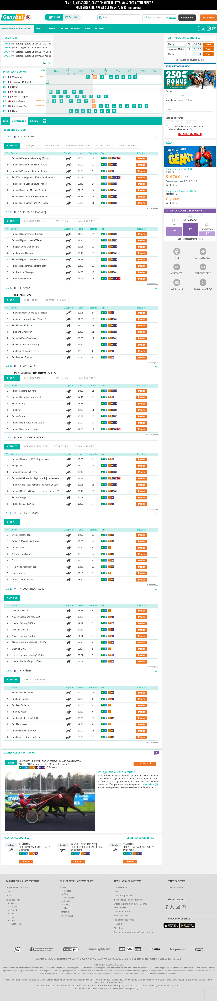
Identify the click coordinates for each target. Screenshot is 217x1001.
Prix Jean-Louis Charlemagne (25, 247)
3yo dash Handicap (21, 535)
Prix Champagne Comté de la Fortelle (29, 313)
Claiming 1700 (19, 649)
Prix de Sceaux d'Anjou (23, 504)
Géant (9, 896)
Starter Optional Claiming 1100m (28, 655)
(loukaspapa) (207, 229)
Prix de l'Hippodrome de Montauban (29, 266)
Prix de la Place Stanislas (24, 338)
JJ (167, 122)
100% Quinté (31, 145)
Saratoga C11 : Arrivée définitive (31, 48)
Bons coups (103, 145)
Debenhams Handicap (22, 580)
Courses (12, 145)
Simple (13, 903)
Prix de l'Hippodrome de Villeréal (27, 240)
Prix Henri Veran (19, 724)
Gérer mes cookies (122, 912)
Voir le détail (172, 185)
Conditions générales (124, 896)
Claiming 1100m (20, 611)
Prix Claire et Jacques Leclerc (25, 351)
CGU (192, 129)
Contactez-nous (203, 258)
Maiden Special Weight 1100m (26, 661)
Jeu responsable (121, 916)
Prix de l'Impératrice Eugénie (25, 429)
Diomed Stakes (19, 548)
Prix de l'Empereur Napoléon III (26, 397)
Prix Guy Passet (19, 712)
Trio (12, 914)
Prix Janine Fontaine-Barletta (26, 737)
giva (174, 225)
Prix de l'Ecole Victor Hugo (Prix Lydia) (30, 203)
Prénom (189, 100)
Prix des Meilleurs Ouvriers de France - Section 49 (36, 491)
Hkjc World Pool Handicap (24, 567)
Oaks (14, 560)
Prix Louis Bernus (20, 699)
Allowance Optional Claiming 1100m (29, 642)
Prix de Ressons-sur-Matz (24, 391)
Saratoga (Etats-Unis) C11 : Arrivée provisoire (38, 52)
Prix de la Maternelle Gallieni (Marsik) (29, 165)
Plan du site (119, 924)
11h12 (197, 49)
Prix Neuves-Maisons (22, 326)
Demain (34, 121)
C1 (189, 44)
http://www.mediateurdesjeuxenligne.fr (125, 989)
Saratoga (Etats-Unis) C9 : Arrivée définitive (37, 56)
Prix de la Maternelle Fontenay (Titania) (31, 158)
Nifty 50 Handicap (21, 554)
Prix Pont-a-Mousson (22, 332)
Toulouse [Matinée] (177, 49)
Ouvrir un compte (190, 134)
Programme (65, 912)
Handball (68, 908)
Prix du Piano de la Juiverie (24, 472)
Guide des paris (203, 273)
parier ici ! (145, 763)
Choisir (170, 96)
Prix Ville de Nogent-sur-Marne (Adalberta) (32, 177)
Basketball (69, 898)
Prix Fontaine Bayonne (23, 253)
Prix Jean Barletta (20, 705)
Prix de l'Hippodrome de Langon (27, 234)
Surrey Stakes (18, 573)
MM (178, 122)
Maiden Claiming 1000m (23, 623)
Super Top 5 (177, 289)
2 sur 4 (13, 910)
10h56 (197, 44)
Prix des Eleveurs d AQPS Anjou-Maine (30, 459)
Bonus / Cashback (203, 289)
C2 (189, 54)
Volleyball (68, 905)
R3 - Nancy (24, 844)
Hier (5, 121)
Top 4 (12, 917)
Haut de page (151, 208)
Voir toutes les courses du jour (190, 60)
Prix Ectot (16, 410)
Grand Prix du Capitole (22, 279)
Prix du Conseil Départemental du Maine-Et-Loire (35, 485)
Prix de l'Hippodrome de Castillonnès (29, 260)
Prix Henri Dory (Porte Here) (25, 345)
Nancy (171, 44)
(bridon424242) (190, 220)
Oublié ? (172, 18)
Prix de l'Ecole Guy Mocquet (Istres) (29, 190)
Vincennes (24, 761)
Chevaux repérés (127, 145)
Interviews (52, 145)
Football (68, 891)
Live (8, 892)
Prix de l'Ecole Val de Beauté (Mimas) (29, 184)
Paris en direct (66, 916)
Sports (63, 888)
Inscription (208, 18)
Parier (209, 45)
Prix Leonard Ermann (22, 357)
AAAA (188, 122)
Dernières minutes (77, 145)
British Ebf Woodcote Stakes (25, 541)
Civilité (169, 91)
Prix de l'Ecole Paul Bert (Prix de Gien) (30, 197)
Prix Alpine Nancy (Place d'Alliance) (29, 319)
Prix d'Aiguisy (18, 404)
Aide (177, 258)
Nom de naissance (174, 100)
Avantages (176, 273)
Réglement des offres (124, 920)
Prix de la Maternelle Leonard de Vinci (30, 171)
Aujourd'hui (19, 121)
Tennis (67, 894)
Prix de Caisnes (19, 416)
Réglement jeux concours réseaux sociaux (133, 932)
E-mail (168, 109)
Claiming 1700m (20, 630)
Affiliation (118, 928)
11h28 (197, 54)
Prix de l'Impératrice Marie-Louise (28, 423)
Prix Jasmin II (18, 466)
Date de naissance (174, 118)
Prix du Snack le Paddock (24, 731)
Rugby (67, 901)
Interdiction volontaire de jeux (108, 965)
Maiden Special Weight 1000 (26, 617)
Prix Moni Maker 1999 (22, 693)
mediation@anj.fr (100, 989)
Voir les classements (187, 239)
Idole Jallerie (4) (150, 784)
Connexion (187, 18)
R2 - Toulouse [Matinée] (84, 844)
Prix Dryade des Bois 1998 (25, 718)
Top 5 (12, 921)
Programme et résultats (17, 888)
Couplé (13, 907)
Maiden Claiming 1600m (23, 636)
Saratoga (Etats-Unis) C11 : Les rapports (35, 44)
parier (141, 158)
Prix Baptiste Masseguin (23, 272)
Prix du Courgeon (20, 498)
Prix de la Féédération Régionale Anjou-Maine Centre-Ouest (40, 478)
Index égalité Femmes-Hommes (129, 900)
